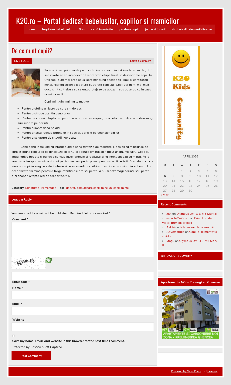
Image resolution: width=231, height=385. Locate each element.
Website (18, 319)
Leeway (212, 371)
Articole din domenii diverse (192, 29)
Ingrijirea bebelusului (57, 29)
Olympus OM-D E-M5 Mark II (196, 213)
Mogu (170, 241)
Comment (20, 219)
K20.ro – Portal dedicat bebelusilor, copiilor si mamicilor (97, 20)
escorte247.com (177, 218)
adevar (70, 188)
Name (17, 287)
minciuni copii (110, 188)
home (32, 29)
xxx (169, 213)
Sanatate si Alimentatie (96, 29)
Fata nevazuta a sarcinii (197, 227)
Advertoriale (175, 232)
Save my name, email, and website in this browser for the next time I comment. (68, 340)
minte (125, 188)
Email (17, 303)
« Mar (164, 195)
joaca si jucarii (155, 29)
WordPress (194, 371)
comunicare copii (88, 188)
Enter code (21, 282)
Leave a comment (140, 60)
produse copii (128, 29)
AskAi (170, 227)
